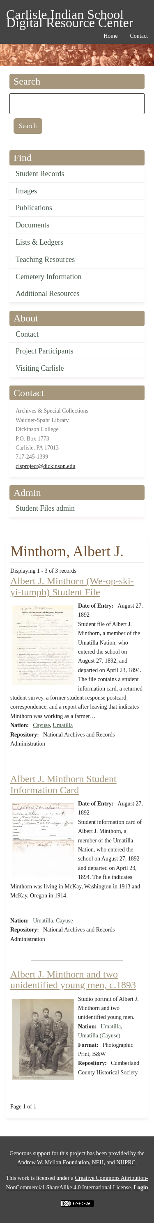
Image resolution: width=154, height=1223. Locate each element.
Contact (27, 334)
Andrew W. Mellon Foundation (53, 1162)
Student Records (40, 174)
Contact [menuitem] (139, 36)
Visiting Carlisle (40, 368)
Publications (34, 208)
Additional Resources (47, 293)
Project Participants (44, 351)
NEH (98, 1162)
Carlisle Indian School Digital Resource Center (69, 16)
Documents (32, 225)
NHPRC (126, 1162)
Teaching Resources (45, 259)
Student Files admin (45, 508)
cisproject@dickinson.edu (45, 466)
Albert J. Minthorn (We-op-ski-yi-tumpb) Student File (72, 586)
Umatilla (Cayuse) (99, 1036)
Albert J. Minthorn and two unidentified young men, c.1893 (73, 979)
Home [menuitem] (110, 36)
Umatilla (63, 725)
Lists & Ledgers (39, 242)
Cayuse (41, 725)
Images (26, 191)
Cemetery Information (48, 277)
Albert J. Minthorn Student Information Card (63, 784)
